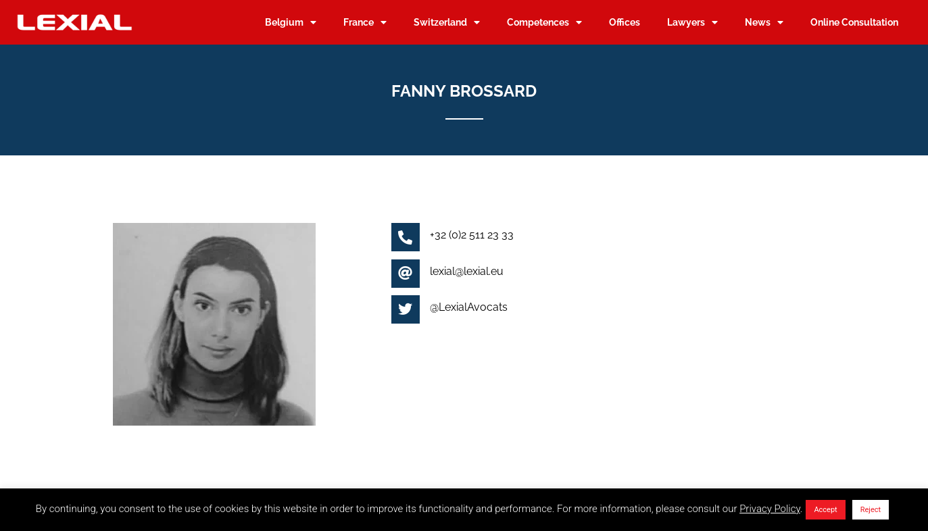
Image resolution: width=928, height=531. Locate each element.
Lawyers (692, 22)
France (365, 22)
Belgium (290, 22)
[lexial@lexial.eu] (405, 273)
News (764, 22)
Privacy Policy (769, 509)
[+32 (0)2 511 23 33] (405, 237)
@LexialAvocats (469, 307)
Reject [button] (870, 509)
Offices (624, 22)
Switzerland (447, 22)
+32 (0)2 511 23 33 (472, 234)
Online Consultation (854, 22)
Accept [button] (825, 509)
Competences (544, 22)
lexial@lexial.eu (467, 271)
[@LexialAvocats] (405, 309)
